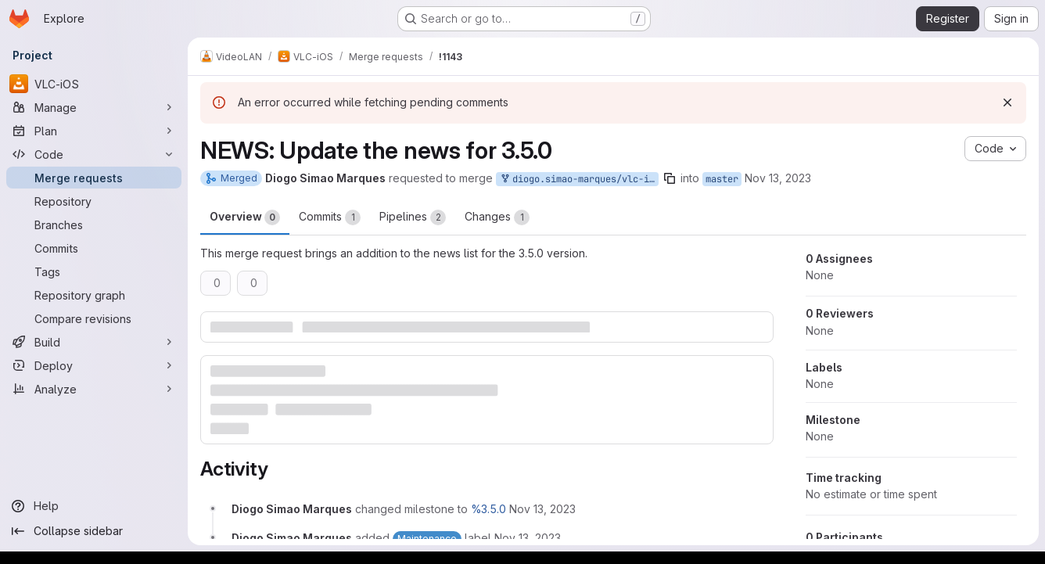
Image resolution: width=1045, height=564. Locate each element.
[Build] (93, 342)
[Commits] (93, 248)
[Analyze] (93, 389)
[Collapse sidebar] (93, 531)
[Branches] (93, 224)
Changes (497, 217)
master (722, 179)
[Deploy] (93, 365)
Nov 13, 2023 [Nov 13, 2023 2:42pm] (778, 178)
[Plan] (93, 131)
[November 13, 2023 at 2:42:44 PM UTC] (542, 509)
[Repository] (93, 201)
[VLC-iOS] (93, 84)
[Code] (93, 154)
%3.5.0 (488, 509)
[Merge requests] (93, 178)
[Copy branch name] (669, 178)
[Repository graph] (93, 295)
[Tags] (93, 271)
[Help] (93, 506)
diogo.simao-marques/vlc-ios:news (579, 179)
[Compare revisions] (93, 318)
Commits (330, 217)
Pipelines (412, 217)
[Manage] (93, 107)
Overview (245, 217)
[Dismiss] (1007, 102)
